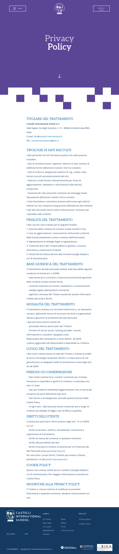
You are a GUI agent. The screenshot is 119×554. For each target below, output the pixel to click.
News (63, 519)
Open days (47, 523)
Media (63, 523)
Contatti (46, 534)
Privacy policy (85, 519)
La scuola (47, 527)
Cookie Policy (85, 524)
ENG (26, 534)
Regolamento (48, 530)
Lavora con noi (67, 530)
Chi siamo (47, 519)
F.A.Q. (63, 527)
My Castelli (11, 534)
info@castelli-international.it (48, 136)
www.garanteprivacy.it (53, 451)
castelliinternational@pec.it (45, 140)
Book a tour (101, 9)
